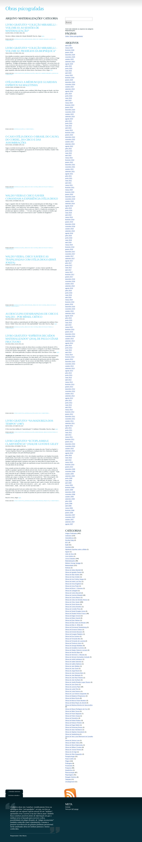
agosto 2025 (69, 64)
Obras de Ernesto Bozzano (73, 632)
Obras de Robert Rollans (73, 720)
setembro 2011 (70, 423)
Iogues (67, 552)
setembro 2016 (70, 286)
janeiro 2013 (69, 387)
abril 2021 (68, 183)
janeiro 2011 (69, 441)
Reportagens (69, 775)
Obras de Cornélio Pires (72, 609)
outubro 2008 (69, 496)
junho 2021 (68, 178)
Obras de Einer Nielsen (72, 620)
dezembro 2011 (70, 416)
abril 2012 (68, 407)
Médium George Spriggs (73, 563)
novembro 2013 (70, 364)
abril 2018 (68, 242)
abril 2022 (68, 155)
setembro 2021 (70, 171)
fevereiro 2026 (69, 50)
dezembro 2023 (70, 109)
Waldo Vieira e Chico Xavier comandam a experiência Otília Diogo (31, 197)
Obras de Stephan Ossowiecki (74, 732)
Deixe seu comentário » (42, 413)
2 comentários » (29, 129)
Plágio (67, 761)
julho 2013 (68, 373)
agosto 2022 (69, 146)
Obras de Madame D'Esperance (75, 696)
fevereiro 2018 (69, 247)
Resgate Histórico (70, 777)
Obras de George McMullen (74, 645)
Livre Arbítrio (69, 556)
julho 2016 (68, 290)
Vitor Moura (22, 836)
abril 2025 (68, 73)
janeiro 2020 (69, 194)
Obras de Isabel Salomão (73, 661)
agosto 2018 (69, 233)
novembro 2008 (70, 494)
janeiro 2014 (69, 359)
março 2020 (69, 190)
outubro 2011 (69, 421)
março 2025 (69, 75)
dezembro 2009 (70, 469)
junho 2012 (68, 403)
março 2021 (69, 185)
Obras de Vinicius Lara (72, 740)
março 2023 (69, 130)
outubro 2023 (69, 114)
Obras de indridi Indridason (73, 659)
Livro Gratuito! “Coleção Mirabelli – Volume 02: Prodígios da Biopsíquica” (31, 49)
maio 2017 (68, 267)
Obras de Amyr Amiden (72, 577)
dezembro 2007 (70, 515)
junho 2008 (68, 503)
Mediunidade (28, 39)
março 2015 (69, 327)
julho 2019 (68, 208)
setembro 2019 (70, 203)
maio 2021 (68, 180)
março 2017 (69, 272)
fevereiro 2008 (69, 510)
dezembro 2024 (70, 82)
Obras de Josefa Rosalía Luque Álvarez (77, 682)
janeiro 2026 (69, 52)
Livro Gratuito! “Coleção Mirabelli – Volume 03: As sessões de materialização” (31, 27)
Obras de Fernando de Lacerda (75, 641)
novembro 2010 (70, 446)
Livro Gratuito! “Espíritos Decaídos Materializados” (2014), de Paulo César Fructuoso (31, 338)
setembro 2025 (70, 61)
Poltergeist (68, 763)
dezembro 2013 (70, 361)
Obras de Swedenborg (72, 734)
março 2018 (69, 245)
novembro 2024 (70, 84)
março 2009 (69, 485)
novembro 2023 (70, 112)
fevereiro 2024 (69, 105)
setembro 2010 (70, 451)
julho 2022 (68, 148)
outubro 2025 (69, 59)
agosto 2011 (69, 425)
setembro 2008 (70, 499)
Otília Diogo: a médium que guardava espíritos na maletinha (31, 84)
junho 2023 (68, 123)
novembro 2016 (70, 281)
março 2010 (69, 462)
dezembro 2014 (70, 334)
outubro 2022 (69, 142)
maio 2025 (68, 71)
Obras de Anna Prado (72, 586)
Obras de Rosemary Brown (73, 727)
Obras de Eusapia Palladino (74, 634)
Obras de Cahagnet (71, 590)
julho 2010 (68, 455)
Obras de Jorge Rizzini (72, 671)
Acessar (67, 807)
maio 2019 (68, 212)
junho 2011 (68, 430)
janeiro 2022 (69, 162)
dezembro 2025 (70, 55)
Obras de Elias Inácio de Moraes (75, 622)
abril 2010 (68, 460)
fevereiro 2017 (69, 274)
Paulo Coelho (69, 759)
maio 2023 (68, 125)
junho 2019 (68, 210)
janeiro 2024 (69, 107)
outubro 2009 (69, 474)
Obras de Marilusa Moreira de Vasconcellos (79, 705)
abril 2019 (68, 215)
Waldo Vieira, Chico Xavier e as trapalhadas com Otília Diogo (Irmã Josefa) (30, 259)
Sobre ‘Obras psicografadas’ (74, 36)
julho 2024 (68, 93)
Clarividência (69, 538)
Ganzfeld (68, 547)
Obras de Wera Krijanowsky (74, 745)
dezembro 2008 (70, 492)
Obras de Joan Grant (71, 668)
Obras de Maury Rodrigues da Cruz (76, 709)
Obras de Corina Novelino (73, 606)
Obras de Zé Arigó (71, 752)
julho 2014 (68, 345)
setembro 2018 (70, 231)
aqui (43, 36)
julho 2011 (68, 428)
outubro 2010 (69, 448)
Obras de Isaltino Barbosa (73, 664)
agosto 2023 (69, 119)
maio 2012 (68, 405)
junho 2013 (68, 375)
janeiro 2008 (69, 512)
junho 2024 (68, 96)
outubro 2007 (69, 519)
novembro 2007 (70, 517)
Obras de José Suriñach (72, 680)
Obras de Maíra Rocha (72, 698)
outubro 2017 (69, 256)
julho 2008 (68, 501)
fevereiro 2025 (69, 77)
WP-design (75, 809)
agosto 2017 (69, 261)
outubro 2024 (69, 87)
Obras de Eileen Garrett (72, 618)
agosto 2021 (69, 174)
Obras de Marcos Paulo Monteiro (75, 700)
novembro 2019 (70, 199)
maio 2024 (68, 98)
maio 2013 (68, 377)
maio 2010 (68, 458)
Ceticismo (68, 535)
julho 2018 (68, 235)
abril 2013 (68, 380)
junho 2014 (68, 348)
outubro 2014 (69, 338)
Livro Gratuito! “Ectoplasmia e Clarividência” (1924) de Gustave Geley (31, 442)
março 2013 (69, 382)
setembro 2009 (70, 476)
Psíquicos (46, 500)
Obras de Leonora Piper (72, 687)
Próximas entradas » (14, 795)
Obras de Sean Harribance (73, 729)
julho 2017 (68, 263)
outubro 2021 (69, 169)
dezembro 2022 (70, 137)
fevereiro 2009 (69, 487)
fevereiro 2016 (69, 302)
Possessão (68, 765)
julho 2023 (68, 121)
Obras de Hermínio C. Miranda (74, 655)
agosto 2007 (69, 524)
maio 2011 (68, 432)
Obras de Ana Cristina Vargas (74, 579)
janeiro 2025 (69, 80)
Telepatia (68, 779)
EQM (66, 545)
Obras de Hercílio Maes (72, 652)
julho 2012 (68, 400)
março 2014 (69, 354)
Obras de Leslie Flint (71, 689)
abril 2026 (68, 45)
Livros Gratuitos (19, 73)
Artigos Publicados (71, 533)
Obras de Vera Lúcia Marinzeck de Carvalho (79, 736)
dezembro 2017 (70, 251)
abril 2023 (68, 128)
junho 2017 (68, 265)
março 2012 (69, 409)
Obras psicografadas (24, 8)
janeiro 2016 (69, 304)
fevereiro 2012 (69, 412)
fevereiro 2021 (69, 187)
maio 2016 (68, 295)
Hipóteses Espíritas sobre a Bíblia (75, 549)
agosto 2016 (69, 288)
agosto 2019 (69, 206)
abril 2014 (68, 352)
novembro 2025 (70, 57)
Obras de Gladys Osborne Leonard (76, 650)
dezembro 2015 (70, 306)
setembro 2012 (70, 396)
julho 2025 (68, 66)
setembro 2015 (70, 313)
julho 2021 (68, 176)
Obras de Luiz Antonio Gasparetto (76, 693)
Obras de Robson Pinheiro (73, 723)
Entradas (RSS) (70, 792)
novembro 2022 (70, 139)
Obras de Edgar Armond (72, 616)
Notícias (67, 568)
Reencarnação (69, 772)
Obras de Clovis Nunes (72, 604)
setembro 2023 (70, 116)
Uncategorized (69, 781)
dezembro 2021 (70, 164)
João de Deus (69, 554)
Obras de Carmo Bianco (72, 597)
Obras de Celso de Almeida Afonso (76, 600)
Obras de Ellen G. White (72, 625)
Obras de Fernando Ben (72, 639)
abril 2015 (68, 325)
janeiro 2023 (69, 135)
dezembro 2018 (70, 224)
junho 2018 (68, 238)
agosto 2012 (69, 398)
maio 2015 (68, 322)
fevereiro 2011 (69, 439)
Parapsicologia (69, 756)
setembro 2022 (70, 144)
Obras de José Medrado (72, 675)
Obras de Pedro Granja (72, 716)
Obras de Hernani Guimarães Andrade (77, 657)
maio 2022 (68, 153)
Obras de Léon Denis (72, 684)
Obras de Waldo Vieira (45, 186)
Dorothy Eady (69, 540)
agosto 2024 (69, 91)
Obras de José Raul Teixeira (74, 677)
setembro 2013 (70, 368)
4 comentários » (14, 306)
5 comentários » (54, 500)
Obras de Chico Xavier (31, 186)
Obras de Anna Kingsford (73, 584)
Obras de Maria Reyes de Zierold (75, 703)
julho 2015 (68, 318)
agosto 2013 (69, 370)
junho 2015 (68, 320)
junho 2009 (68, 478)
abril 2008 (68, 506)
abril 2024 (68, 100)
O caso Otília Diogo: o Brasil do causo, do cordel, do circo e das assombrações (32, 139)
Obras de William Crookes (73, 747)
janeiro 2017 (69, 277)
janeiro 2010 (69, 467)
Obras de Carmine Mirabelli (41, 39)
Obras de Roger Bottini (72, 725)
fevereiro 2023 (69, 132)
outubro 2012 (69, 393)
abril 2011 (68, 435)
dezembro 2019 (70, 196)
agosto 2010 (69, 453)
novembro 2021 (70, 167)
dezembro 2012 (70, 389)
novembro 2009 (70, 471)
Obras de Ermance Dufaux (73, 629)
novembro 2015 (70, 309)
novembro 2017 (70, 254)
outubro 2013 (69, 366)
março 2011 (69, 437)
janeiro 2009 (69, 490)
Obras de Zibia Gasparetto (73, 754)
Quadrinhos (69, 770)
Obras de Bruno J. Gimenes (74, 588)
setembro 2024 (70, 89)
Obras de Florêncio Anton (73, 643)
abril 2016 (68, 297)
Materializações (19, 39)
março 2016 (69, 300)
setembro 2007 (70, 522)
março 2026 (69, 48)
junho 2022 (68, 151)
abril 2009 (68, 483)
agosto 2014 (69, 343)
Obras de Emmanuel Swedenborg (76, 627)
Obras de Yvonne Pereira (73, 749)
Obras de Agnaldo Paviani (73, 572)
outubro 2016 (69, 283)
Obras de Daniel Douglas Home (75, 611)
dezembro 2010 (70, 444)
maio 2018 (68, 240)
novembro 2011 (70, 419)
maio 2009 (68, 480)
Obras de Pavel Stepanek (73, 713)
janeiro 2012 (69, 414)
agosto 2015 (69, 316)
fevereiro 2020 (69, 192)
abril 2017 (68, 270)
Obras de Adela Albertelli (73, 570)
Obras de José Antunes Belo (74, 673)
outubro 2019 (69, 201)
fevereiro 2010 (69, 464)
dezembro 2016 (70, 279)
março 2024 (69, 103)
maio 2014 (68, 350)
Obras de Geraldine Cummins (74, 648)
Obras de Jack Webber (72, 666)
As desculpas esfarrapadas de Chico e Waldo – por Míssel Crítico (31, 315)
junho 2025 (68, 68)
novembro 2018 (70, 226)
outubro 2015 (69, 311)
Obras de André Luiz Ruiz (73, 581)
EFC (66, 542)
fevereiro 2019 (69, 219)
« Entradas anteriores (14, 791)
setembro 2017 (70, 258)
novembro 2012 (70, 391)
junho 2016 (68, 293)
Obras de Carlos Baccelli (73, 593)
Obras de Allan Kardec (72, 574)
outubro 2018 (69, 229)
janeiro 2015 (69, 332)
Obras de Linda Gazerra (72, 691)
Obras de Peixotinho (49, 432)
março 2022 (69, 158)
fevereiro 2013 (69, 384)
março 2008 (69, 508)
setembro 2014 (70, 341)
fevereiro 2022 (69, 160)
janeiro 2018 (69, 249)
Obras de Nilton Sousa (72, 711)
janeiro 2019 (69, 222)
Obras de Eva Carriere (72, 636)
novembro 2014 (70, 336)
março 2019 (69, 217)
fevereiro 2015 (69, 329)
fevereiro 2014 (69, 357)
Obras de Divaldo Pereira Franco (75, 613)
